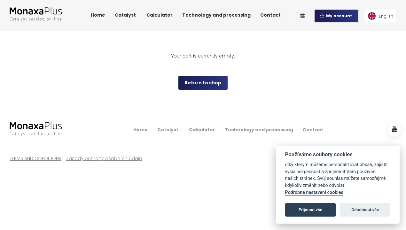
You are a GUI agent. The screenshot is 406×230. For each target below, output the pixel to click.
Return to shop (203, 83)
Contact (270, 15)
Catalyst (126, 15)
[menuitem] (380, 16)
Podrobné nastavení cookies (314, 192)
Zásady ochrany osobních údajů (104, 159)
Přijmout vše (310, 209)
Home (98, 15)
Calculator (159, 15)
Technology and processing (216, 15)
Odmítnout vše (365, 209)
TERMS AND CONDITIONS (35, 159)
